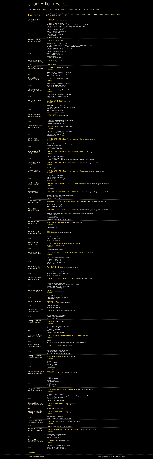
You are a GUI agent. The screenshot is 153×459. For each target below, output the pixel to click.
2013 (65, 14)
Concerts (45, 9)
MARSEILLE (52, 441)
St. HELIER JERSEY (55, 101)
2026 (65, 16)
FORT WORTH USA (55, 222)
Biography (36, 9)
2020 (107, 14)
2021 (113, 14)
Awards (63, 9)
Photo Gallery (89, 9)
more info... (50, 69)
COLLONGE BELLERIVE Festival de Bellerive (65, 253)
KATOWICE (51, 115)
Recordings (78, 9)
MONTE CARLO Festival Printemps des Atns (64, 163)
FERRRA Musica (53, 372)
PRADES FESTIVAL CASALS (58, 278)
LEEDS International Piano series (60, 389)
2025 (59, 16)
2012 (59, 14)
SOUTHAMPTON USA (56, 243)
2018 (95, 14)
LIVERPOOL (52, 67)
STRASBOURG (53, 126)
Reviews (70, 9)
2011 (53, 14)
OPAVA (50, 291)
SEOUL (50, 232)
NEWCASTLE (52, 90)
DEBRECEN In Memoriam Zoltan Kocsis (63, 429)
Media (57, 9)
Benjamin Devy (107, 456)
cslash (123, 456)
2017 (89, 14)
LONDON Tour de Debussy (57, 404)
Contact (98, 9)
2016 (83, 14)
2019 (101, 14)
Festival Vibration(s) (55, 345)
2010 (47, 14)
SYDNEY (50, 310)
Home (29, 9)
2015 (77, 14)
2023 (47, 16)
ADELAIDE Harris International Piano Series (64, 336)
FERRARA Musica (54, 356)
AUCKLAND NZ (53, 267)
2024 (53, 16)
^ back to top (31, 452)
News (52, 9)
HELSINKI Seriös (53, 421)
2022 (118, 14)
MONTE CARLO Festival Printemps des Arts (64, 139)
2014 (71, 14)
